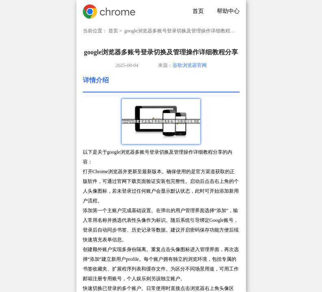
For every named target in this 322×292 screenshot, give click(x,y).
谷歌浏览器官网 (190, 65)
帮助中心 (228, 11)
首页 (198, 11)
